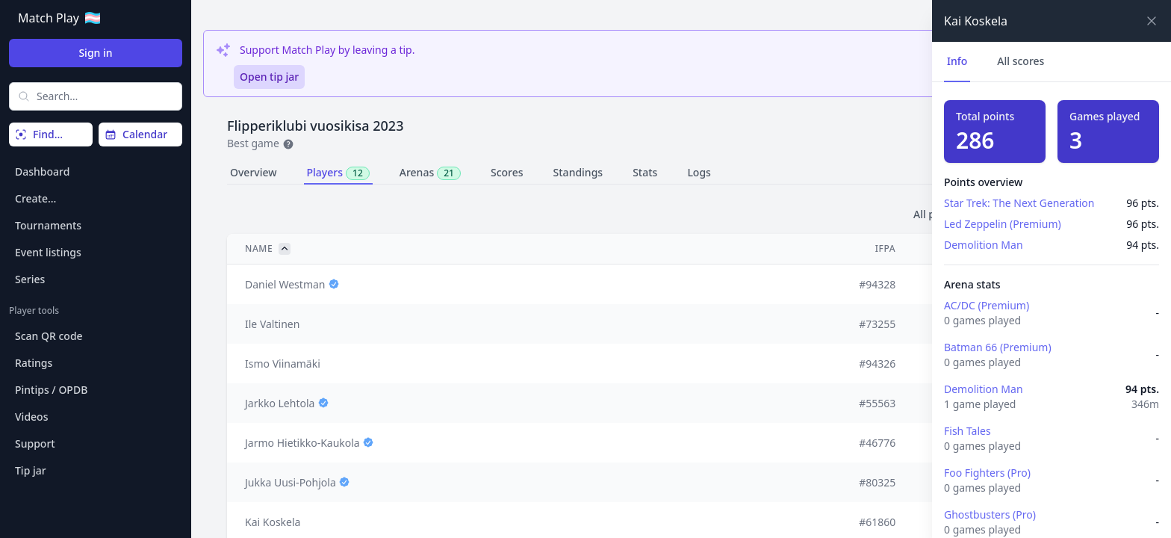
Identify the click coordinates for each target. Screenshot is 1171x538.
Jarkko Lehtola (279, 403)
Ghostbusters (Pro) (990, 514)
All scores (1020, 61)
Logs (699, 172)
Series (30, 279)
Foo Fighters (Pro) (987, 473)
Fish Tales (967, 431)
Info (957, 61)
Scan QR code (49, 336)
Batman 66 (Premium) (998, 347)
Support (35, 443)
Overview (253, 172)
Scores (507, 172)
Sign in (95, 53)
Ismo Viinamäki (282, 363)
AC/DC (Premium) (986, 305)
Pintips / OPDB (51, 390)
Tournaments (48, 225)
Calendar (136, 134)
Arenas (430, 172)
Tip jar (30, 470)
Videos (31, 416)
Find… (39, 134)
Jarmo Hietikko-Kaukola (302, 443)
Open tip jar (269, 76)
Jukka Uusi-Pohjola (290, 482)
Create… (35, 198)
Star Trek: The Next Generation (1019, 203)
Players (338, 172)
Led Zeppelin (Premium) (1002, 224)
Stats (645, 172)
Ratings (33, 363)
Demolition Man (983, 245)
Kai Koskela (272, 522)
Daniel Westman (285, 284)
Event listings (48, 252)
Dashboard (42, 171)
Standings (578, 172)
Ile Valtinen (272, 324)
